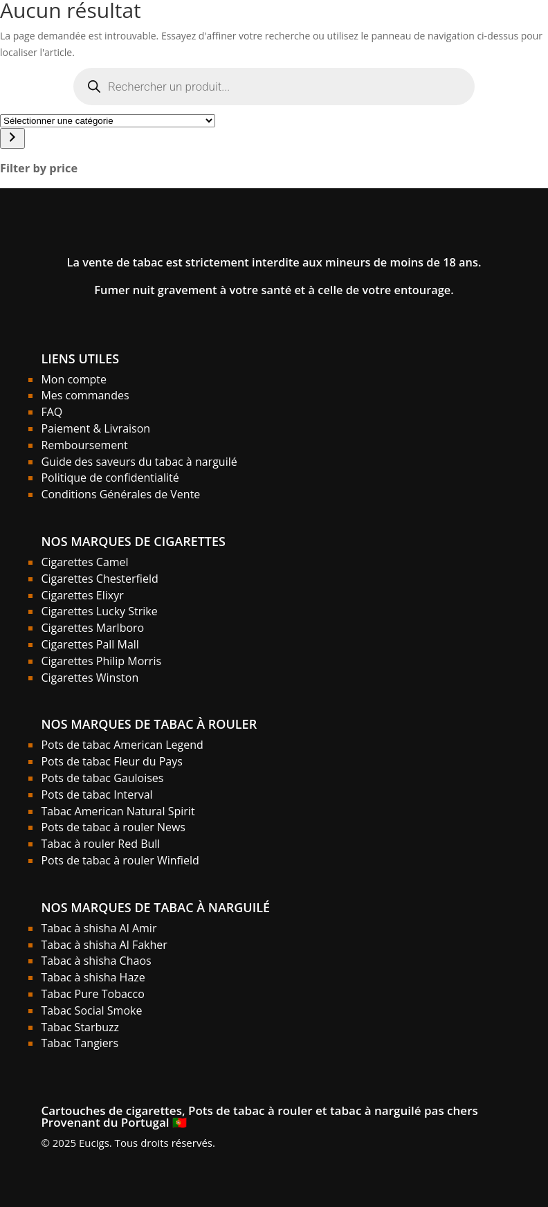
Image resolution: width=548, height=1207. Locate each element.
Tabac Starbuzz (80, 1027)
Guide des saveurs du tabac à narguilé (139, 461)
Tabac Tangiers (79, 1043)
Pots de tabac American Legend (122, 744)
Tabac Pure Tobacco (92, 993)
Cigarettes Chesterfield (99, 578)
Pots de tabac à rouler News (113, 827)
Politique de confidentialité (110, 477)
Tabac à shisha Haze (93, 977)
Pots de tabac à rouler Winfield (120, 860)
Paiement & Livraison (95, 428)
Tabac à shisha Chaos (96, 960)
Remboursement (84, 445)
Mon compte (74, 379)
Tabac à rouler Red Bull (100, 843)
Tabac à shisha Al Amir (98, 928)
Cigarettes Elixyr (82, 595)
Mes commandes (85, 395)
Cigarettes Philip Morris (101, 661)
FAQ (51, 411)
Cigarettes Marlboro (92, 627)
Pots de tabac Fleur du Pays (111, 761)
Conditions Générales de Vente (120, 494)
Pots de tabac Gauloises (102, 778)
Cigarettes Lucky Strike (99, 611)
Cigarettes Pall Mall (90, 644)
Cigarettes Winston (89, 677)
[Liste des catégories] (107, 120)
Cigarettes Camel (84, 562)
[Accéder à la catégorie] (12, 138)
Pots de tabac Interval (96, 794)
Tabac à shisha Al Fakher (104, 944)
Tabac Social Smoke (91, 1010)
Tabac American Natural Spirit (117, 811)
